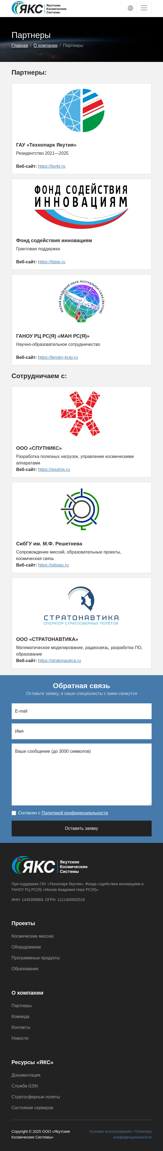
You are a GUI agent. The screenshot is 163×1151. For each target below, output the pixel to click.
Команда (20, 1016)
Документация (26, 1075)
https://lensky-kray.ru (58, 357)
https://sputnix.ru (54, 469)
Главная (20, 45)
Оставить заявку (81, 828)
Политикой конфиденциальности (74, 813)
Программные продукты (36, 958)
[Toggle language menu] (130, 8)
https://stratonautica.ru (59, 660)
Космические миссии (32, 936)
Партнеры (22, 1005)
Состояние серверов (32, 1107)
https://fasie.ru (51, 262)
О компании (45, 45)
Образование (25, 968)
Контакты (21, 1027)
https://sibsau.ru (53, 565)
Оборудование (26, 947)
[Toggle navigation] (144, 7)
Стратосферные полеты (36, 1097)
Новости (20, 1038)
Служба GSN (25, 1086)
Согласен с (63, 813)
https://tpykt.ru (51, 166)
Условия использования (110, 1131)
